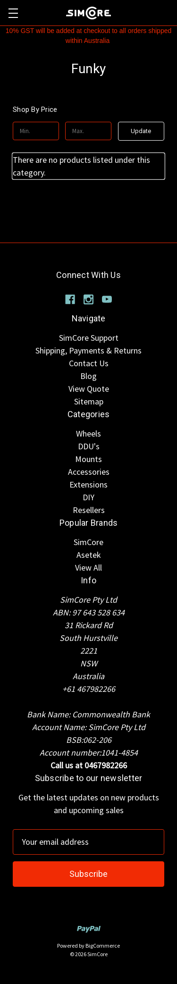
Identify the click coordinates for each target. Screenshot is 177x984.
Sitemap (88, 401)
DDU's (89, 446)
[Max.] (88, 131)
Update (141, 131)
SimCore (88, 542)
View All (88, 567)
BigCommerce (102, 945)
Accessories (89, 471)
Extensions (88, 484)
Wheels (88, 433)
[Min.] (36, 131)
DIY (88, 497)
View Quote (88, 388)
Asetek (88, 554)
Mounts (88, 459)
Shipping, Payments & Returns (88, 350)
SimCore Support (88, 337)
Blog (88, 375)
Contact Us (89, 363)
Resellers (89, 510)
